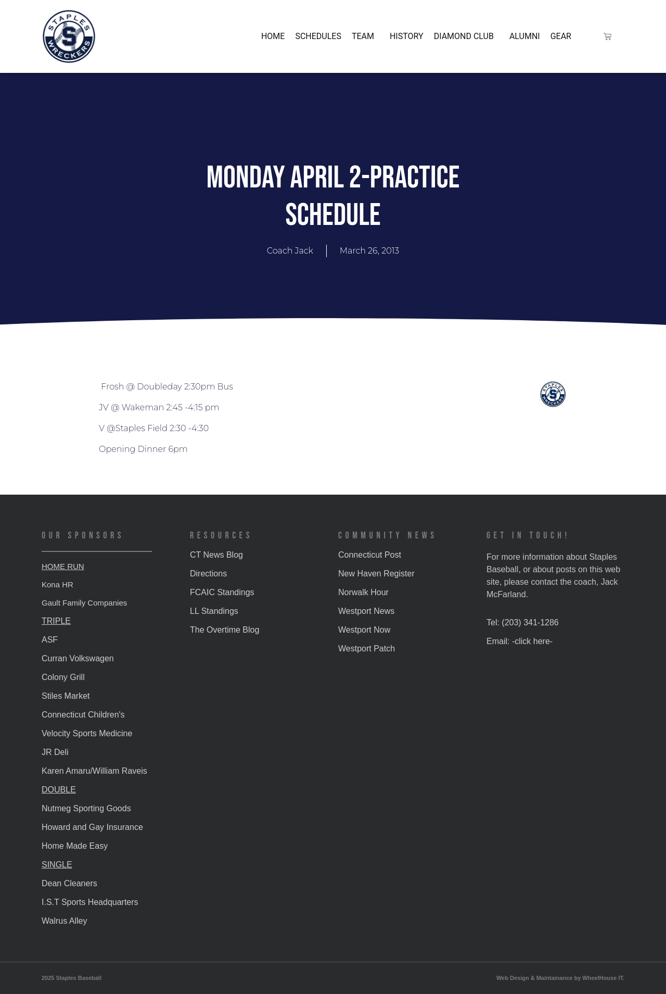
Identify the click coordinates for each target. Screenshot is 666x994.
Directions (208, 573)
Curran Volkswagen (78, 658)
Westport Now (364, 629)
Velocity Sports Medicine (87, 733)
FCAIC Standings (222, 592)
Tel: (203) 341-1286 (522, 622)
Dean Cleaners (69, 883)
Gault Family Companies (84, 602)
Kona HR (57, 584)
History (407, 36)
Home (273, 36)
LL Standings (214, 611)
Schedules (318, 36)
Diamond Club (466, 36)
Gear (560, 36)
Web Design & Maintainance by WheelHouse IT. (560, 978)
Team (365, 36)
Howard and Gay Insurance (92, 827)
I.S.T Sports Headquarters (90, 902)
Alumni (524, 36)
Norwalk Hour (363, 592)
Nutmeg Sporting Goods (86, 808)
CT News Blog (216, 554)
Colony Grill (63, 677)
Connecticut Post (369, 554)
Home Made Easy (75, 845)
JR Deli (55, 752)
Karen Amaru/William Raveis (94, 770)
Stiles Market (65, 695)
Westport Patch (366, 648)
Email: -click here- (519, 641)
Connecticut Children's (83, 714)
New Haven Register (376, 573)
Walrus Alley (64, 920)
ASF (50, 639)
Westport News (366, 611)
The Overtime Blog (224, 629)
